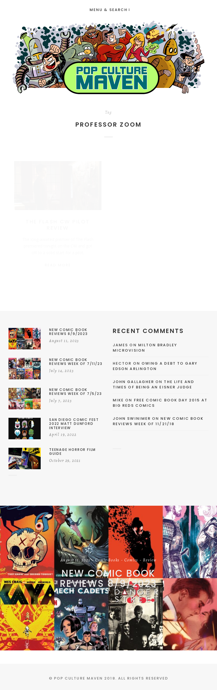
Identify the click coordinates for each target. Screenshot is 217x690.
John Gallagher (133, 381)
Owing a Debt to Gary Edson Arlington (155, 366)
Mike (118, 400)
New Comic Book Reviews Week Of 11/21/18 (158, 421)
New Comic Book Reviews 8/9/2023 (108, 578)
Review (150, 560)
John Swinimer (132, 418)
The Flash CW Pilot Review (58, 219)
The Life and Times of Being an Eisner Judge (153, 384)
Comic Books (107, 560)
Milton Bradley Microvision (145, 347)
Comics (131, 560)
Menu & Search (110, 9)
